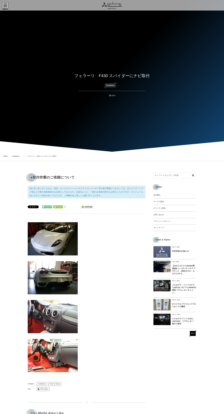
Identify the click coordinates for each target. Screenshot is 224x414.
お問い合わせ (158, 215)
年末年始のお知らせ (180, 251)
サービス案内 (158, 202)
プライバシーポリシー (162, 221)
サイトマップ (158, 228)
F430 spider (44, 389)
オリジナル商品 (159, 208)
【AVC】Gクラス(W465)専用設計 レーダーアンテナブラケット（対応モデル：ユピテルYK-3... (183, 270)
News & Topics (55, 384)
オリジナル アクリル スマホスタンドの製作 (184, 305)
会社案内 (156, 195)
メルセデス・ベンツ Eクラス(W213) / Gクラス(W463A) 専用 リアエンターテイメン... (184, 289)
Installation (110, 85)
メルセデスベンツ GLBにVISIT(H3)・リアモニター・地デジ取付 (183, 321)
